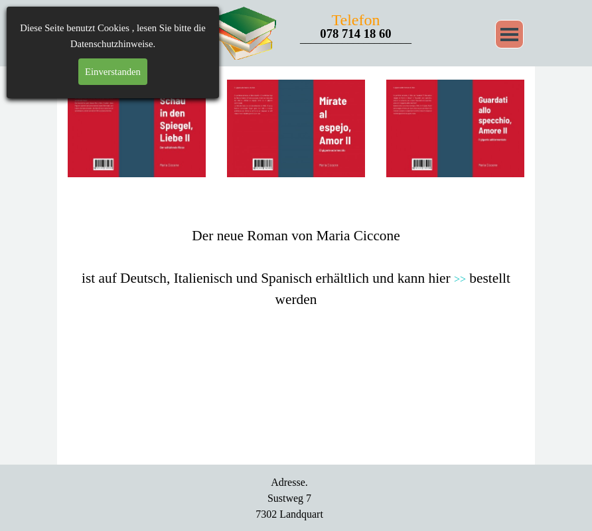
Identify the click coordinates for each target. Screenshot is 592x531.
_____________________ (355, 38)
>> (460, 279)
